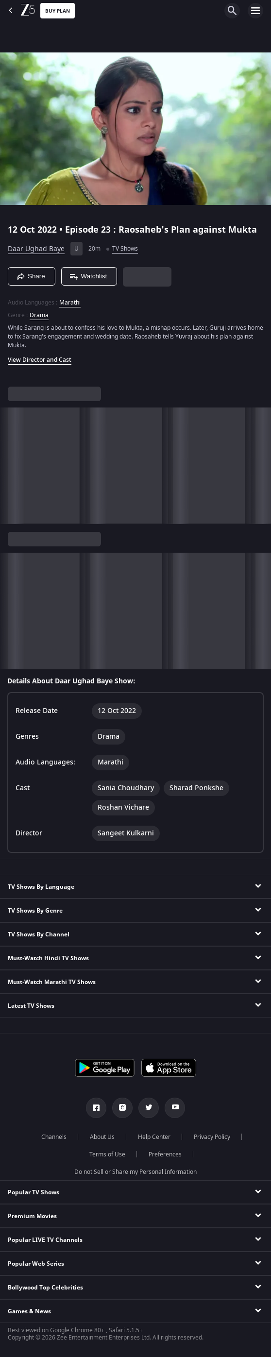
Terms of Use (107, 1154)
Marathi (70, 302)
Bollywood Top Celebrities (45, 1287)
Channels (54, 1137)
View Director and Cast (39, 360)
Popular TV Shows (33, 1192)
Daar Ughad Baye (36, 249)
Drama (39, 315)
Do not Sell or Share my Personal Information (135, 1172)
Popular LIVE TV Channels (45, 1240)
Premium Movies (32, 1216)
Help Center (154, 1137)
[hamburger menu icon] (255, 10)
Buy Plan (57, 11)
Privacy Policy (212, 1137)
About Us (102, 1137)
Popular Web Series (36, 1264)
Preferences (165, 1154)
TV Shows (125, 248)
